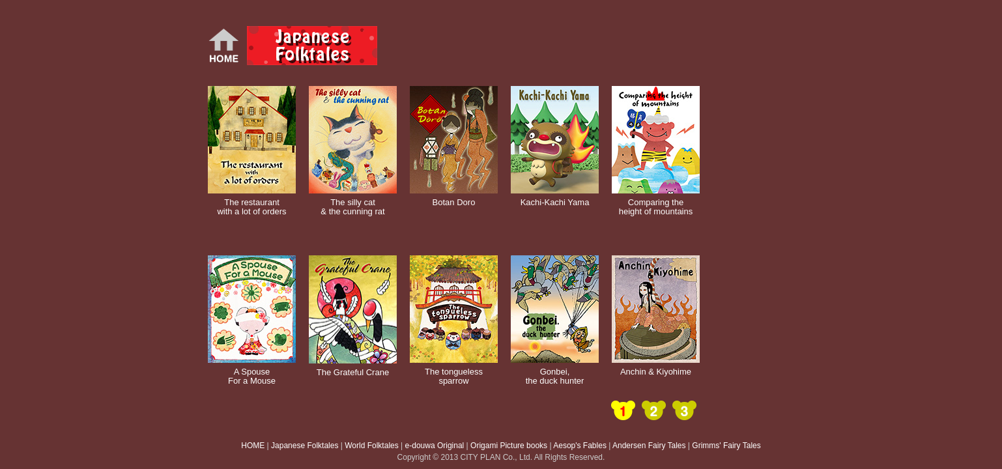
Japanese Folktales (304, 445)
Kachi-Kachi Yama (555, 197)
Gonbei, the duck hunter (555, 372)
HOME (253, 445)
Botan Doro (454, 197)
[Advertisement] (542, 45)
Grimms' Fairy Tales (726, 445)
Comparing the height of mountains (656, 202)
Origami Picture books (508, 445)
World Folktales (371, 445)
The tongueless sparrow (454, 372)
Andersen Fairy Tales (649, 445)
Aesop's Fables (580, 445)
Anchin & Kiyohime (656, 367)
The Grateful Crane (353, 367)
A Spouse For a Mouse (252, 372)
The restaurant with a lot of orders (252, 202)
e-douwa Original (435, 445)
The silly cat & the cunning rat (353, 202)
